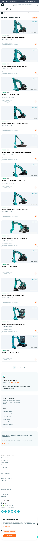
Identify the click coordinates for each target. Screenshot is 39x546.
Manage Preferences (9, 531)
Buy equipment (5, 460)
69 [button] (24, 367)
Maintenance (4, 464)
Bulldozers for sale (7, 421)
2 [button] (17, 367)
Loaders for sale (7, 416)
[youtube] (18, 511)
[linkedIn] (12, 511)
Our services (4, 483)
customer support (16, 382)
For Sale (4, 35)
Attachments (4, 462)
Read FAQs (4, 467)
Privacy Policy (6, 526)
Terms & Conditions (6, 489)
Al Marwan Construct (6, 478)
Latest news (4, 480)
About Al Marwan (5, 473)
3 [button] (20, 367)
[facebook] (5, 511)
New (8, 35)
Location (3, 491)
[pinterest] (2, 511)
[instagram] (9, 511)
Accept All (9, 535)
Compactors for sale (8, 424)
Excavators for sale (7, 411)
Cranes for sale (7, 419)
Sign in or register (5, 457)
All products (5, 13)
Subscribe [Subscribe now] (3, 496)
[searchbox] (27, 4)
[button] (15, 5)
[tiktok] (15, 511)
